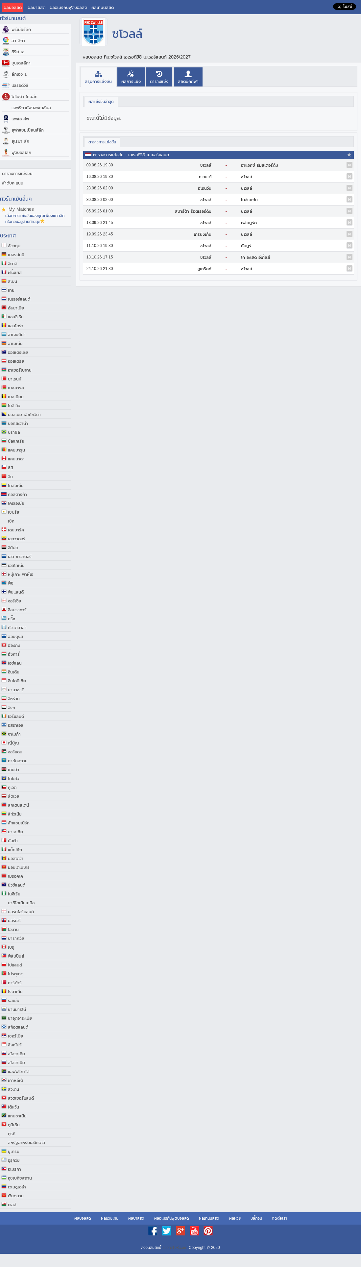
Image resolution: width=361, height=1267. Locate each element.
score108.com (174, 1248)
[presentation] (98, 76)
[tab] (98, 76)
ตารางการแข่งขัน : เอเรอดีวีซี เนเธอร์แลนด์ (131, 155)
